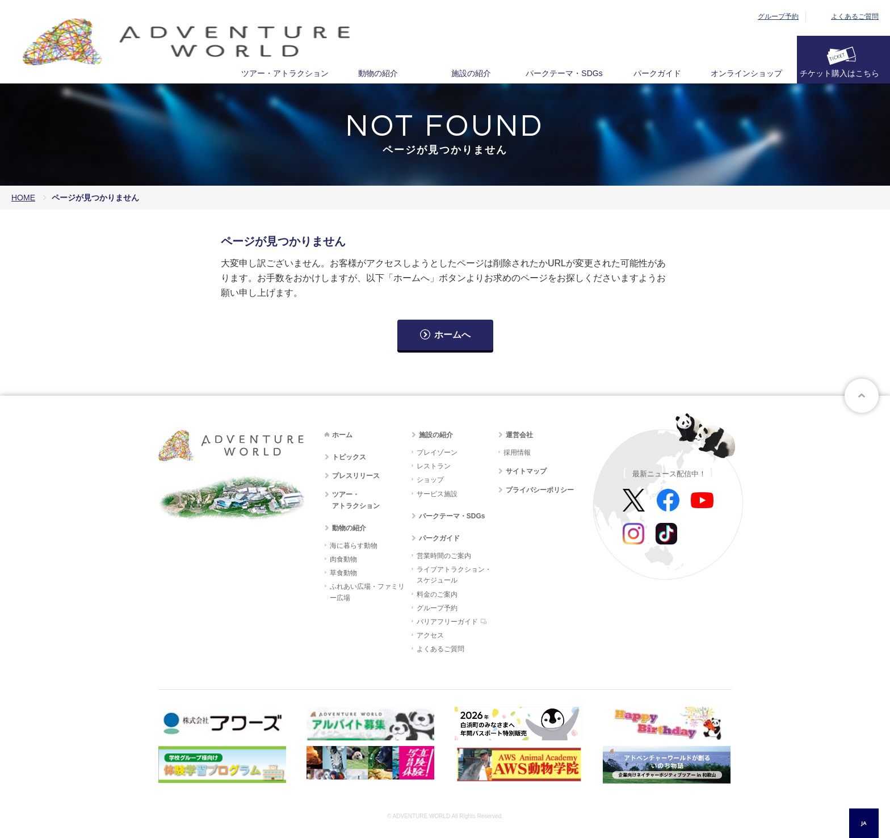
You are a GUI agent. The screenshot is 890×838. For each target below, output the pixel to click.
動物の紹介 (378, 73)
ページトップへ (862, 396)
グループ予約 (778, 16)
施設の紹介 (471, 73)
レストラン (434, 466)
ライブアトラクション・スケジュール (454, 574)
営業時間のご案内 (444, 556)
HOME (23, 197)
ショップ (430, 480)
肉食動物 (343, 559)
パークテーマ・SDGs (564, 73)
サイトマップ (526, 471)
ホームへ (452, 335)
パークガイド (657, 73)
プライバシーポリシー (540, 490)
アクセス (430, 635)
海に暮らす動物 (353, 546)
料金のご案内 (437, 594)
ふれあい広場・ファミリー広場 (367, 592)
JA (863, 823)
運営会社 (519, 435)
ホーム (342, 435)
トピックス (349, 457)
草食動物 (343, 573)
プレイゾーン (437, 452)
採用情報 (517, 452)
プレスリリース (356, 476)
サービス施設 (437, 494)
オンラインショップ (746, 73)
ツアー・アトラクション (285, 73)
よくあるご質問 (855, 16)
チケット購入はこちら (839, 73)
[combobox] (864, 823)
